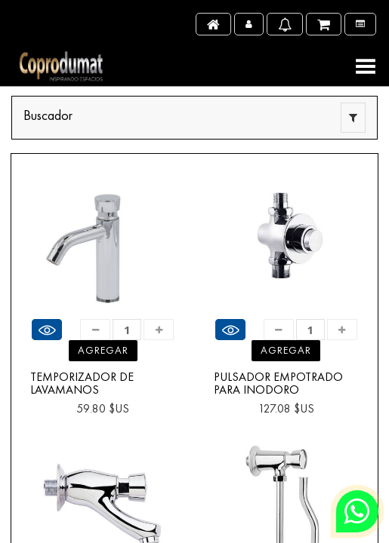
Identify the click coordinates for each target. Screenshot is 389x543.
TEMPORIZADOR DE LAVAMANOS (82, 383)
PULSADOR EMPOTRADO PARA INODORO (278, 383)
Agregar (103, 350)
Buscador (48, 115)
